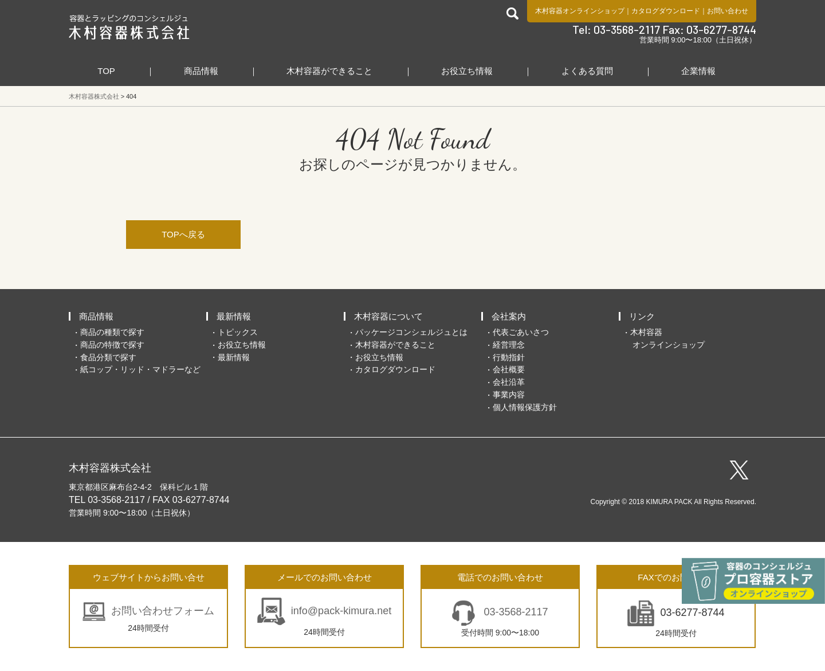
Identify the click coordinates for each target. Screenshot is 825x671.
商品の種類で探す (112, 332)
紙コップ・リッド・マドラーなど (140, 369)
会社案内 (509, 316)
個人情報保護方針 (525, 407)
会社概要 (509, 369)
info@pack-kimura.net (341, 611)
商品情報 (201, 71)
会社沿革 (509, 382)
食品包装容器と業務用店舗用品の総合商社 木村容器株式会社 (129, 27)
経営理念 (509, 344)
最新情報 (234, 316)
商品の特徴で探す (112, 344)
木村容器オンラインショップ (579, 11)
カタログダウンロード (665, 11)
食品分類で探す (108, 357)
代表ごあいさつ (521, 332)
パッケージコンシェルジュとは (411, 332)
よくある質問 (587, 71)
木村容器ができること (329, 71)
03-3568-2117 (514, 612)
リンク (642, 316)
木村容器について (388, 316)
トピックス (238, 332)
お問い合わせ (727, 11)
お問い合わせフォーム (162, 611)
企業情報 (698, 71)
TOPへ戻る (183, 234)
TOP (106, 71)
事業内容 (509, 394)
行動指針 (509, 357)
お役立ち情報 (467, 71)
